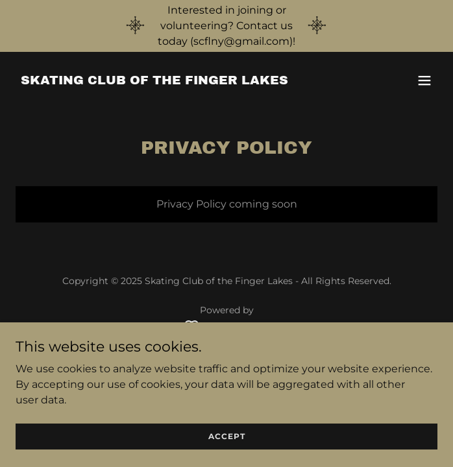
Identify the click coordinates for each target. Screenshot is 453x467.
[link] (154, 81)
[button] (424, 80)
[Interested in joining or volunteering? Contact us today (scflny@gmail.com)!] (226, 26)
